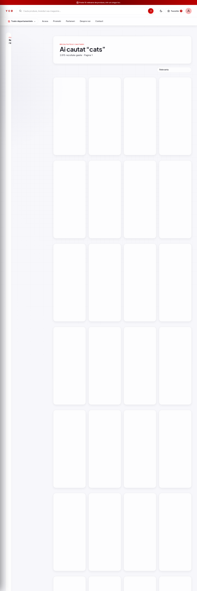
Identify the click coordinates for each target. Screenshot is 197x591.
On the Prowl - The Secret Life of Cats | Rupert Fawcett (104, 236)
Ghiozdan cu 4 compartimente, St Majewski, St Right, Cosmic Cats (139, 500)
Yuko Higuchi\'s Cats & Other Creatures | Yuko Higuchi (174, 175)
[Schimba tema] (161, 11)
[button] (81, 81)
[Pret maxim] (34, 167)
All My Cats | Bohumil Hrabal (69, 174)
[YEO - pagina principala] (9, 11)
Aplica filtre (26, 174)
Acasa (45, 21)
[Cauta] (150, 11)
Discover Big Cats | (64, 235)
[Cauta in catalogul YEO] (85, 11)
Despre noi (85, 21)
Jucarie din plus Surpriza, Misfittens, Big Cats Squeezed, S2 (173, 433)
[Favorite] (174, 11)
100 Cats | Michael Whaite (138, 297)
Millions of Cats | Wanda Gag (139, 174)
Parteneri (70, 21)
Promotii (57, 21)
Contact (99, 21)
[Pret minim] (17, 167)
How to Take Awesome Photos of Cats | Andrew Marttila (172, 115)
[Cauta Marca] (26, 110)
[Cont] (189, 11)
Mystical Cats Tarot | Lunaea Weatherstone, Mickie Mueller (69, 299)
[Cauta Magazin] (26, 56)
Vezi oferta (75, 128)
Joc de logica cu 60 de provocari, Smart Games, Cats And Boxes (175, 567)
